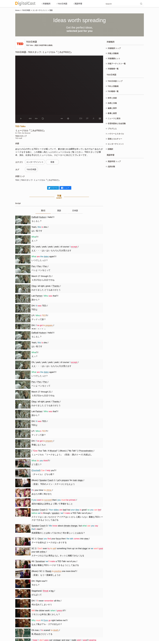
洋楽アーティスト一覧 (117, 64)
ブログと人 (112, 129)
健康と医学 (112, 108)
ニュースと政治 (114, 118)
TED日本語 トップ (115, 81)
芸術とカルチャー (115, 139)
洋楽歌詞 (45, 4)
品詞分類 (111, 167)
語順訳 (110, 149)
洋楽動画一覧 (113, 69)
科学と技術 (112, 98)
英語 (59, 210)
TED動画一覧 (113, 91)
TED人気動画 (113, 86)
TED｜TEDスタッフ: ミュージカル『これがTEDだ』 (37, 180)
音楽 (51, 10)
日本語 (75, 210)
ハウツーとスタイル (116, 134)
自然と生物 (112, 103)
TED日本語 (61, 4)
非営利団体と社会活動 (117, 123)
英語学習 (77, 4)
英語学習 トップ (114, 161)
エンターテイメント (39, 10)
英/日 (43, 210)
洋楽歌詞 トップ (114, 48)
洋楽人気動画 (113, 53)
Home (17, 10)
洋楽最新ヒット (114, 58)
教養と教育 (112, 113)
